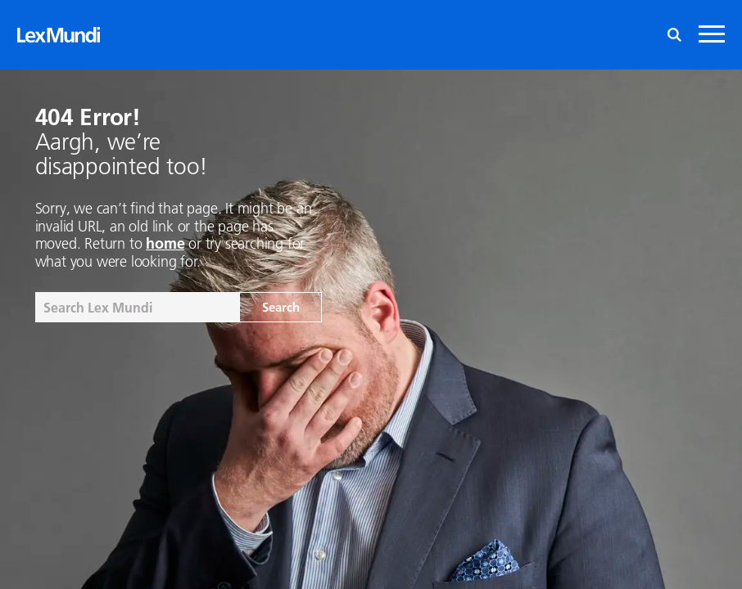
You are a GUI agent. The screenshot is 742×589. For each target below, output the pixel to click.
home (165, 243)
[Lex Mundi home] (58, 35)
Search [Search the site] (281, 307)
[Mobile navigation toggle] (712, 34)
